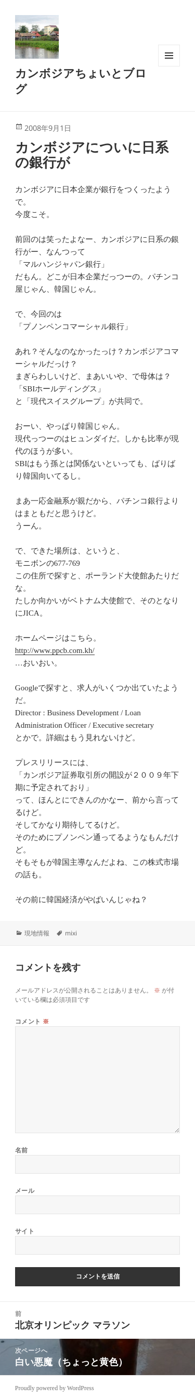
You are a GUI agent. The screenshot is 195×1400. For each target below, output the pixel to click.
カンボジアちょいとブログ (81, 80)
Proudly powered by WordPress (54, 1388)
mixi (71, 933)
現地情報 (36, 933)
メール (24, 1190)
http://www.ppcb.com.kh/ (55, 650)
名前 (21, 1150)
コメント (32, 1021)
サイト (24, 1231)
